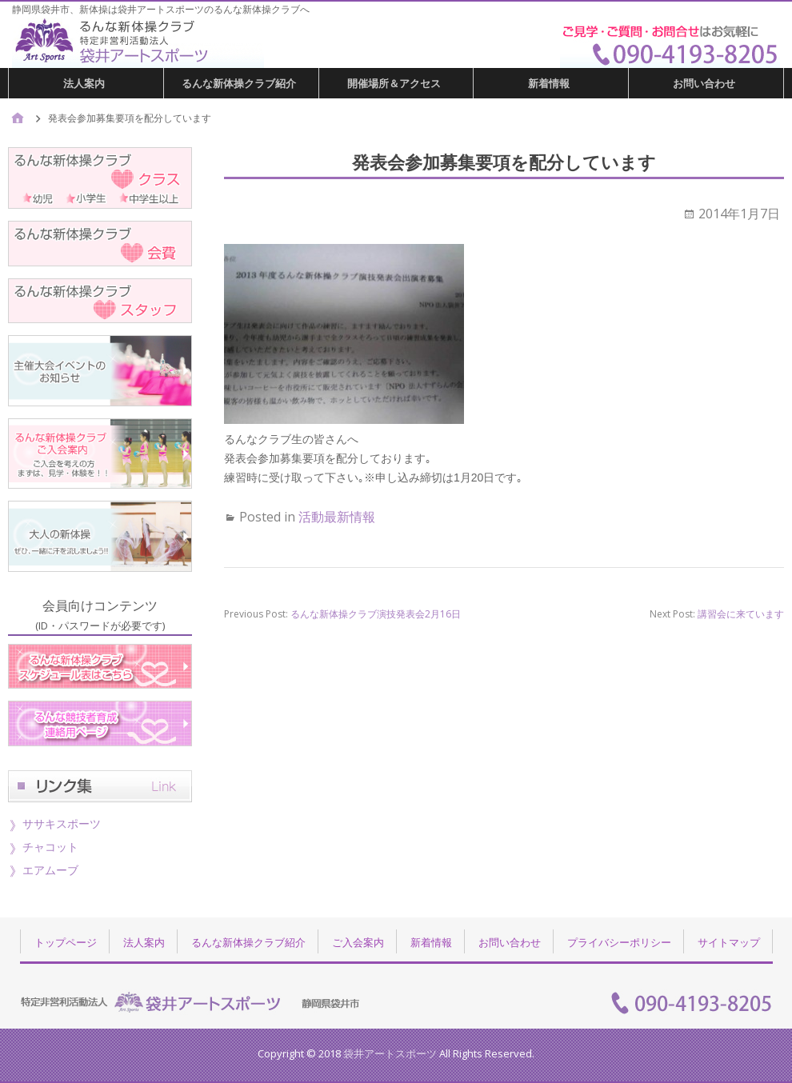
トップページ (65, 942)
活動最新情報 (336, 517)
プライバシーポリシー (619, 942)
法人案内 (84, 83)
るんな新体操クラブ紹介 (239, 83)
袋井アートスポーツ (390, 1053)
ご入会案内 (358, 942)
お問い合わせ (704, 83)
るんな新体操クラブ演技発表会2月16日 (375, 614)
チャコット (50, 846)
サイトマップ (729, 942)
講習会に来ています (741, 614)
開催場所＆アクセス (394, 83)
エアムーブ (50, 869)
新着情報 (549, 83)
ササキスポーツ (61, 823)
